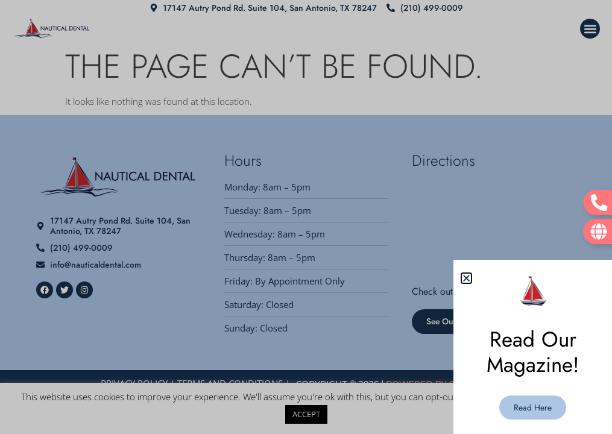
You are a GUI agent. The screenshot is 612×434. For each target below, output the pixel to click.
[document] (306, 217)
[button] (466, 278)
